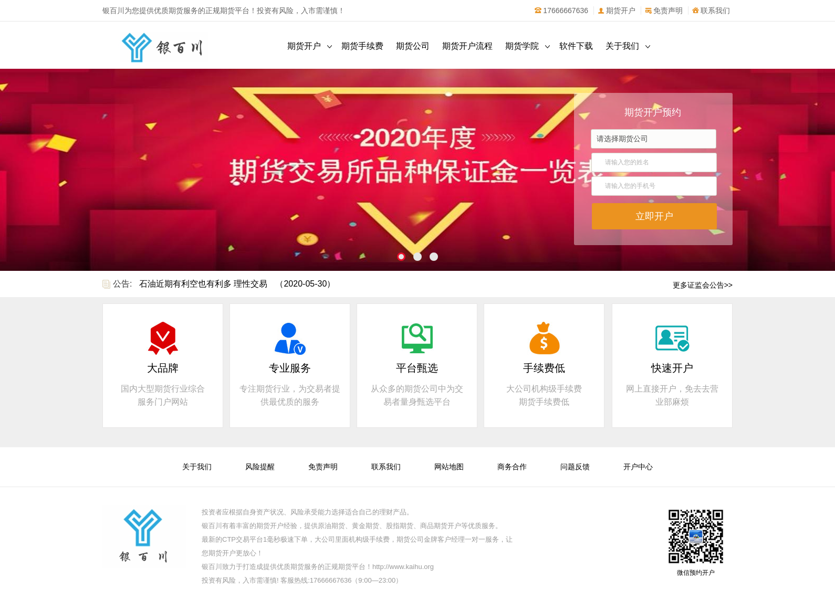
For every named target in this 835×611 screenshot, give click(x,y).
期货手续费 (362, 45)
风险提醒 (260, 466)
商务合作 (512, 466)
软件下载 (576, 45)
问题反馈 (575, 466)
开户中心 (638, 466)
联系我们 (710, 10)
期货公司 (413, 45)
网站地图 (449, 466)
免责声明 (663, 10)
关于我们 (622, 45)
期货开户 (616, 10)
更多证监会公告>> (703, 285)
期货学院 (522, 45)
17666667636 (561, 10)
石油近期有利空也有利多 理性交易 (203, 283)
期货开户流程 (467, 45)
